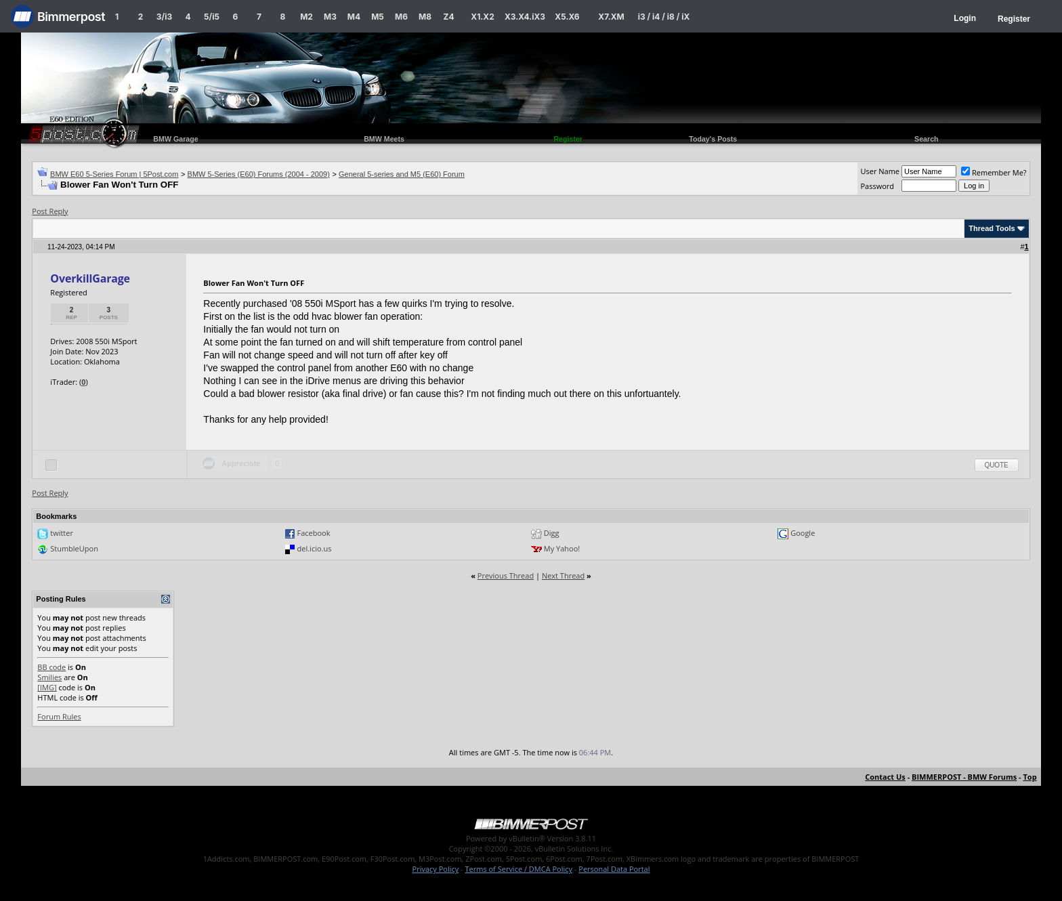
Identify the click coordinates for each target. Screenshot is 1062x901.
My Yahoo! (562, 548)
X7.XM (611, 17)
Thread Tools (992, 228)
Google (802, 533)
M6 (401, 17)
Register (1014, 19)
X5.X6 (567, 17)
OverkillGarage (90, 278)
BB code (51, 667)
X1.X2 (482, 17)
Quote (996, 465)
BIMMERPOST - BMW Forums (964, 777)
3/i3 (164, 17)
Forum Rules (59, 716)
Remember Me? (994, 172)
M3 (330, 17)
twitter (61, 533)
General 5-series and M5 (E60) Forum (402, 174)
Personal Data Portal (614, 869)
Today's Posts (713, 139)
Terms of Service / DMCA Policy (518, 869)
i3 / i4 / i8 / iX (664, 17)
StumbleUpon (74, 548)
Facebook (314, 533)
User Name (879, 171)
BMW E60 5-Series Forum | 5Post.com (114, 174)
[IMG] (46, 687)
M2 (306, 17)
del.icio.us (314, 548)
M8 (425, 17)
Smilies (49, 677)
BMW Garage (175, 139)
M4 (353, 17)
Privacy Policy (435, 869)
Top (1029, 777)
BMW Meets (384, 139)
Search (926, 139)
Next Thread (563, 575)
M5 (377, 17)
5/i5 (211, 17)
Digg (551, 533)
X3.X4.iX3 (525, 17)
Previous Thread (505, 575)
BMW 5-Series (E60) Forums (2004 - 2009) (259, 174)
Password (877, 186)
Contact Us (885, 777)
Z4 (448, 17)
